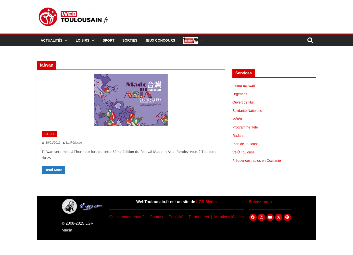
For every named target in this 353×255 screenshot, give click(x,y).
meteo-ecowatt (243, 86)
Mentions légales (229, 217)
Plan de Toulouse (245, 144)
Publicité (176, 217)
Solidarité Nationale (247, 111)
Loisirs (82, 40)
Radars (237, 136)
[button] (65, 40)
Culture (49, 134)
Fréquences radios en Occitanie (256, 160)
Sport (108, 40)
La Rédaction (75, 142)
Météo (237, 119)
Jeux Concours (160, 40)
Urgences (239, 94)
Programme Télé (245, 127)
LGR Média (206, 202)
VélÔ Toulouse (243, 152)
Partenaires (199, 217)
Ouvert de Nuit (243, 102)
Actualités (52, 40)
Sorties (129, 40)
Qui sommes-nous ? (126, 217)
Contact (156, 217)
